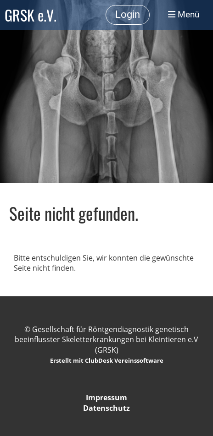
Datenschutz (106, 408)
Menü (183, 15)
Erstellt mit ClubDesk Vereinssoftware (106, 360)
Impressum (106, 397)
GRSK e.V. (30, 15)
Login (127, 14)
